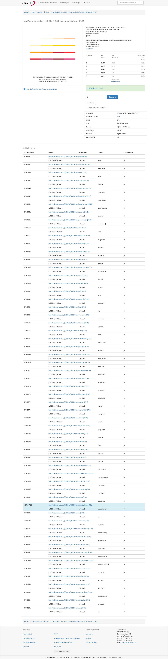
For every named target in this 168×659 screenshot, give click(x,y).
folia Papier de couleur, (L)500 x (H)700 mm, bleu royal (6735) (69, 362)
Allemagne (89, 634)
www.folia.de (89, 49)
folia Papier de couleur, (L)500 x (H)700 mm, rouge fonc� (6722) (70, 267)
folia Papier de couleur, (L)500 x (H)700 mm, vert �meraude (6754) (70, 473)
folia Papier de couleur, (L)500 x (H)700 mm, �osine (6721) (68, 259)
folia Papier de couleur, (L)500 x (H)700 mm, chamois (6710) (68, 180)
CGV (56, 634)
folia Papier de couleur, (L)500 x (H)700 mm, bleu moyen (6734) (69, 354)
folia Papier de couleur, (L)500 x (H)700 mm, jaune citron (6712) (69, 196)
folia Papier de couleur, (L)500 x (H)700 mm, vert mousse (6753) (69, 465)
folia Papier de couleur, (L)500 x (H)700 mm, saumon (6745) (68, 434)
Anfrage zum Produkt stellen (96, 107)
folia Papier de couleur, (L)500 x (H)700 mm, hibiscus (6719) (68, 244)
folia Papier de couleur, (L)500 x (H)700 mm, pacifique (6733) (68, 346)
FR (95, 642)
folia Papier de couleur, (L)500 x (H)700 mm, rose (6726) (67, 291)
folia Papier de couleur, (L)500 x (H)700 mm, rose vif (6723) (68, 275)
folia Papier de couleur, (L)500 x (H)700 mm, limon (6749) (67, 442)
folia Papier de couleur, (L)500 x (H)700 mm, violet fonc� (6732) (69, 339)
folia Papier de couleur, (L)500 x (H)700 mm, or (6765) (66, 513)
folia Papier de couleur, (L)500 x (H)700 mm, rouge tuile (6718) (69, 236)
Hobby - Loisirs (37, 12)
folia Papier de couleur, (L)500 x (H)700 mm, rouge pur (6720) (69, 251)
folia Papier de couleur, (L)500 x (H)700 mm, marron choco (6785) (70, 592)
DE (92, 642)
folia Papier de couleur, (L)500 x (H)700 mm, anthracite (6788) (69, 600)
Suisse (88, 642)
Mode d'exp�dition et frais (63, 642)
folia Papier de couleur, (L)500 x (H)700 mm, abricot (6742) (68, 418)
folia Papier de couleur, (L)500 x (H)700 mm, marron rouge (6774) (70, 552)
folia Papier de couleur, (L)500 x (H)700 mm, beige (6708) (67, 172)
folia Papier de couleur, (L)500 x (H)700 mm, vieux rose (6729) (69, 315)
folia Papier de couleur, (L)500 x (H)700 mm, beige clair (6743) (69, 426)
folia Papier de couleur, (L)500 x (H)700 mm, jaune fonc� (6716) (70, 220)
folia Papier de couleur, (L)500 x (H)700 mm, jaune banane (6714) (70, 204)
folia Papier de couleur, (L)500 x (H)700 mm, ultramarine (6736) (69, 370)
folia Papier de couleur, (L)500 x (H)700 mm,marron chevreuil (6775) (71, 560)
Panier (87, 3)
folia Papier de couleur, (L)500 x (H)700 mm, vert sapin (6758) (69, 489)
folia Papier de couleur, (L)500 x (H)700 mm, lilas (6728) (67, 307)
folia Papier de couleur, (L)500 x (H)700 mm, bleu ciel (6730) (68, 323)
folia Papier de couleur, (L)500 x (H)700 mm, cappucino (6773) (69, 544)
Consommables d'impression (47, 3)
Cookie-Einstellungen (62, 651)
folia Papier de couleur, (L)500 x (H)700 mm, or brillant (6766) (68, 521)
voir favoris (90, 103)
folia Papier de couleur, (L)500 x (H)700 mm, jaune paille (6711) (69, 188)
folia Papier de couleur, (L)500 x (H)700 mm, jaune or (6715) (68, 212)
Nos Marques (64, 3)
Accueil (26, 12)
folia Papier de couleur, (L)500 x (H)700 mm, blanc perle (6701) (69, 164)
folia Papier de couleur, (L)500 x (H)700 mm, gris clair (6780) (68, 576)
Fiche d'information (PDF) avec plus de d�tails (40, 89)
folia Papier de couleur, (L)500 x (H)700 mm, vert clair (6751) (68, 457)
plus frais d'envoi (115, 82)
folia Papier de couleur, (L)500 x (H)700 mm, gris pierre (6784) (69, 584)
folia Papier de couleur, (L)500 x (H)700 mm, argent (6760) (67, 497)
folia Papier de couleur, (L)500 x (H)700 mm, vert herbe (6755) (69, 481)
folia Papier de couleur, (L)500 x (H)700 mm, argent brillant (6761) (70, 505)
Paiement (57, 647)
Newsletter (26, 647)
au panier (112, 97)
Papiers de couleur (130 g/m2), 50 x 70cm (83, 12)
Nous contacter (28, 634)
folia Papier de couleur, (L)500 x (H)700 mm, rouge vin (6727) (68, 299)
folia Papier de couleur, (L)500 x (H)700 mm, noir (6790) (67, 608)
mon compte (76, 3)
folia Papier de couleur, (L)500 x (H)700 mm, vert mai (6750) (68, 449)
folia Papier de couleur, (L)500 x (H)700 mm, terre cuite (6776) (69, 568)
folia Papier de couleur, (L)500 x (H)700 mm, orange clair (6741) (69, 410)
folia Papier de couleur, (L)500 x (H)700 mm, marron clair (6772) (69, 537)
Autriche (88, 638)
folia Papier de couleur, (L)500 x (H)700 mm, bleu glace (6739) (69, 394)
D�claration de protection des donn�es (67, 638)
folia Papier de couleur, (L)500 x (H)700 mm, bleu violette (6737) (69, 378)
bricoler (46, 12)
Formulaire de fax (29, 638)
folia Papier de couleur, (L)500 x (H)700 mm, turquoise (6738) (68, 386)
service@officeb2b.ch (129, 642)
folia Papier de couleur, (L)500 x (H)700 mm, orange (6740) (68, 402)
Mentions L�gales (29, 642)
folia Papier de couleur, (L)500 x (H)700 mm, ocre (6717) (67, 228)
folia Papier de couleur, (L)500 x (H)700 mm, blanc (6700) (67, 156)
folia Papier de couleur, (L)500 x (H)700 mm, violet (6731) (67, 331)
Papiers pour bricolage (59, 12)
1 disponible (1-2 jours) (95, 88)
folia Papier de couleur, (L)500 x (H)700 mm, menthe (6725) (68, 283)
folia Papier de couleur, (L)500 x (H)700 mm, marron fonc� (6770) (70, 529)
